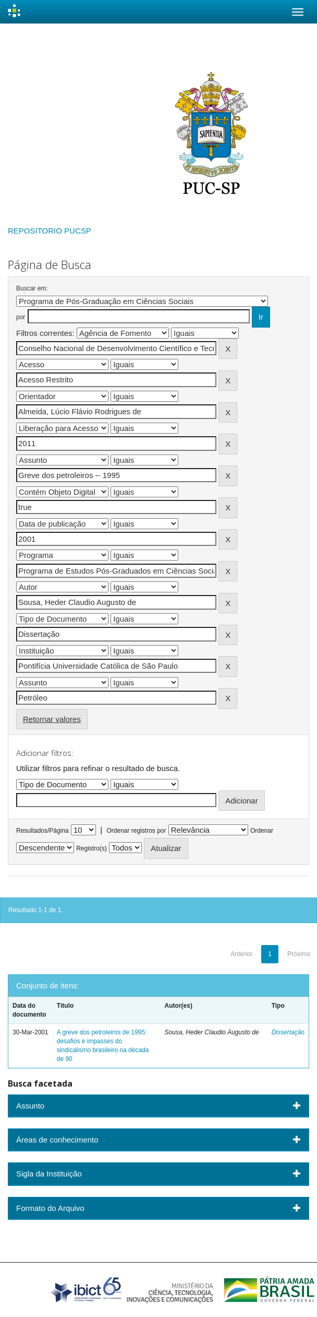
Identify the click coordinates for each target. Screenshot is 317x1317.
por (20, 317)
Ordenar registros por (136, 830)
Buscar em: (32, 288)
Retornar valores (52, 719)
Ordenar (261, 830)
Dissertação (288, 1032)
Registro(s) (91, 848)
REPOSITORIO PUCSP (49, 230)
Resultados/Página (42, 830)
